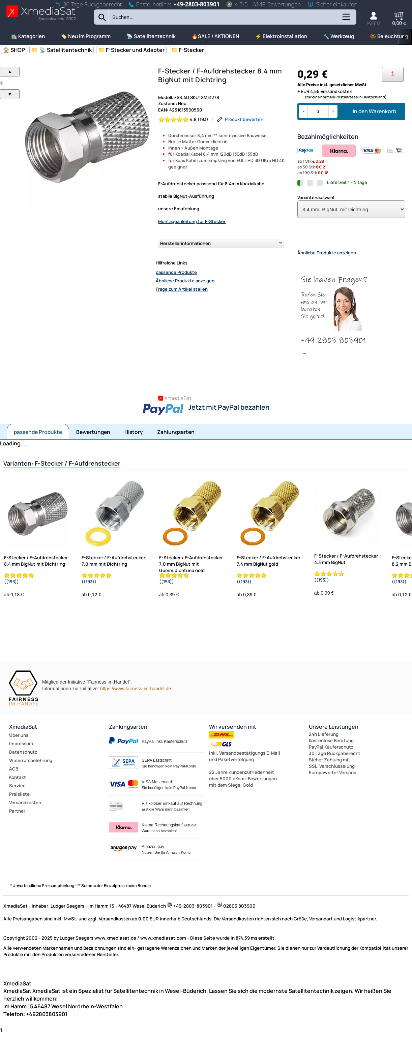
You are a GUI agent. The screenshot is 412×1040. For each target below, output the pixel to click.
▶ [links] (405, 36)
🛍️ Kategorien (28, 36)
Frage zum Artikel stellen (182, 289)
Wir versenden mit (232, 732)
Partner (17, 817)
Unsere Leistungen (333, 732)
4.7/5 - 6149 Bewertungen (263, 4)
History (133, 437)
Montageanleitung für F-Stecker (192, 221)
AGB (13, 774)
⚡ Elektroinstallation (281, 36)
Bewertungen (93, 437)
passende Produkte (176, 272)
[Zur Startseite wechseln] (41, 20)
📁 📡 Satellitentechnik (61, 50)
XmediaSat (23, 732)
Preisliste (19, 800)
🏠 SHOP (14, 50)
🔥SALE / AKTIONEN (215, 36)
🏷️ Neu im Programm (86, 36)
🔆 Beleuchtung (389, 36)
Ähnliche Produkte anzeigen (185, 281)
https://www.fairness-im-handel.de (135, 694)
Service (17, 791)
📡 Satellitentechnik (151, 36)
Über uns (18, 741)
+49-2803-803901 (196, 4)
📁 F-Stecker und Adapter (131, 50)
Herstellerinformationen (185, 243)
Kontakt (17, 783)
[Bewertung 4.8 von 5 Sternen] (183, 119)
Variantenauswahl (315, 197)
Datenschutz (23, 758)
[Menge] (318, 111)
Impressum (21, 749)
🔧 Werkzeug (338, 36)
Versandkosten (25, 808)
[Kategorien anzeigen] (345, 19)
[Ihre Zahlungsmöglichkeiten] (393, 74)
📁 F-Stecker (187, 50)
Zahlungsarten (176, 437)
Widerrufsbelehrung (30, 766)
